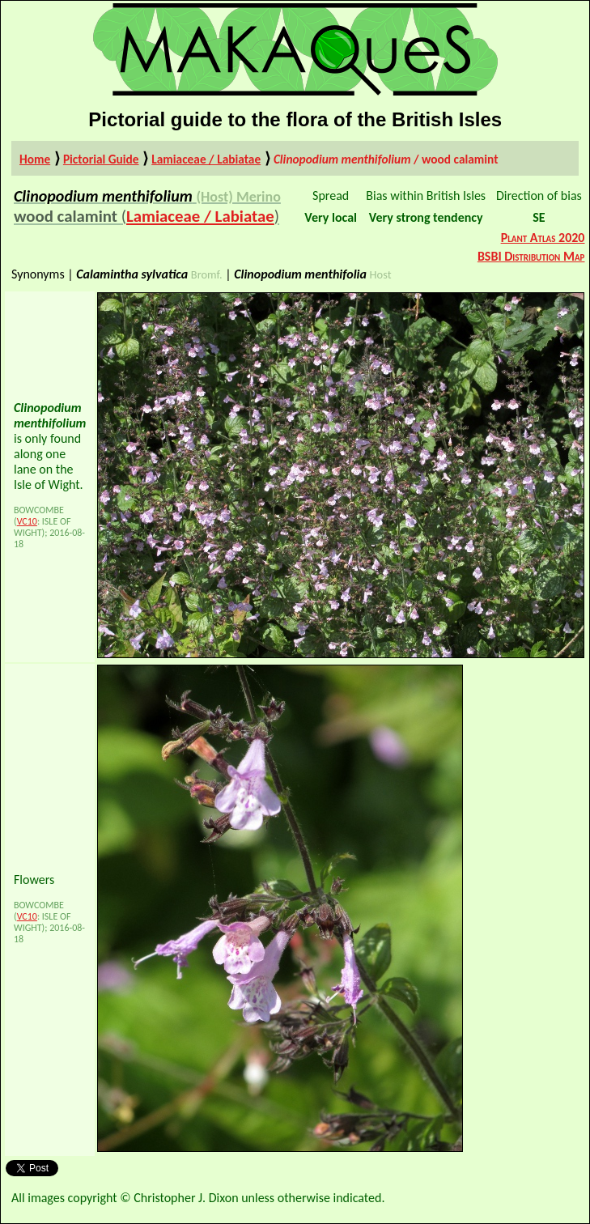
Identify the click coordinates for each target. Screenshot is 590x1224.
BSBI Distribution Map (531, 256)
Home (34, 159)
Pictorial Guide (101, 159)
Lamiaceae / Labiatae (206, 159)
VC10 (27, 521)
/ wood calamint (386, 159)
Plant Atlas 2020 (543, 237)
